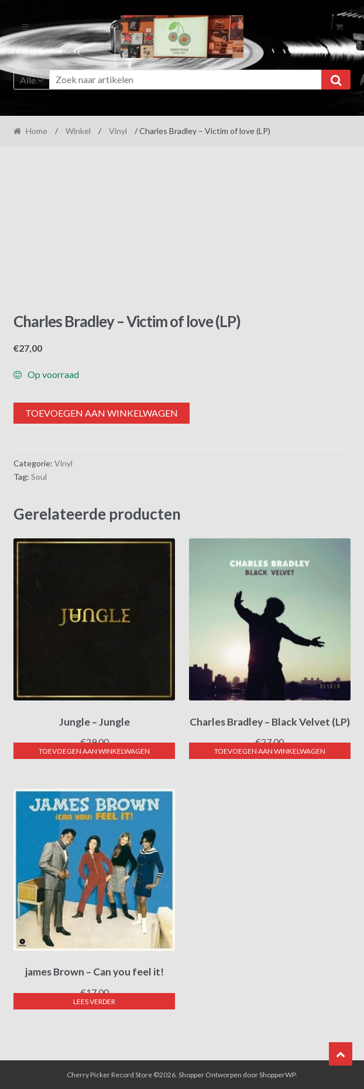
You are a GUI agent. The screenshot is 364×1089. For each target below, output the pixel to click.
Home (36, 131)
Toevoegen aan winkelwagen (101, 412)
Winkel (78, 131)
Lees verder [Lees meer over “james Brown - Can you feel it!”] (94, 1001)
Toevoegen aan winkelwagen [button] (94, 751)
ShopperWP (277, 1074)
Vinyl (118, 131)
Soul (39, 477)
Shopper (191, 1074)
